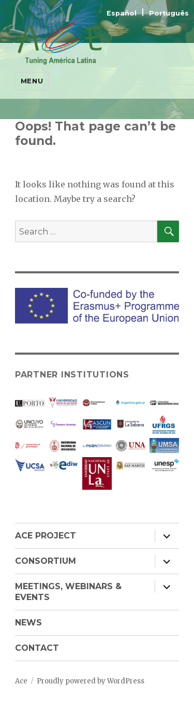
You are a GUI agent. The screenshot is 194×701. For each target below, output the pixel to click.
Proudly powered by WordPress (90, 681)
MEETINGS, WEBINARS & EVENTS (68, 591)
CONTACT (37, 648)
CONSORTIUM (45, 561)
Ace (21, 681)
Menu (32, 81)
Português (169, 13)
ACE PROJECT (45, 536)
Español (123, 13)
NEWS (28, 622)
